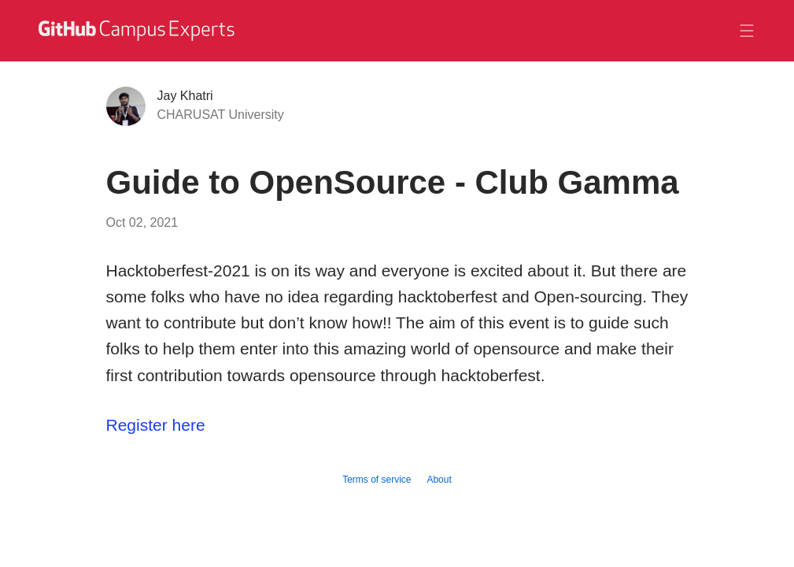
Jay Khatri (185, 95)
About (439, 479)
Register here (155, 425)
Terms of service (376, 479)
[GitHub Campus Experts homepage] (138, 31)
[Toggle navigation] (747, 30)
